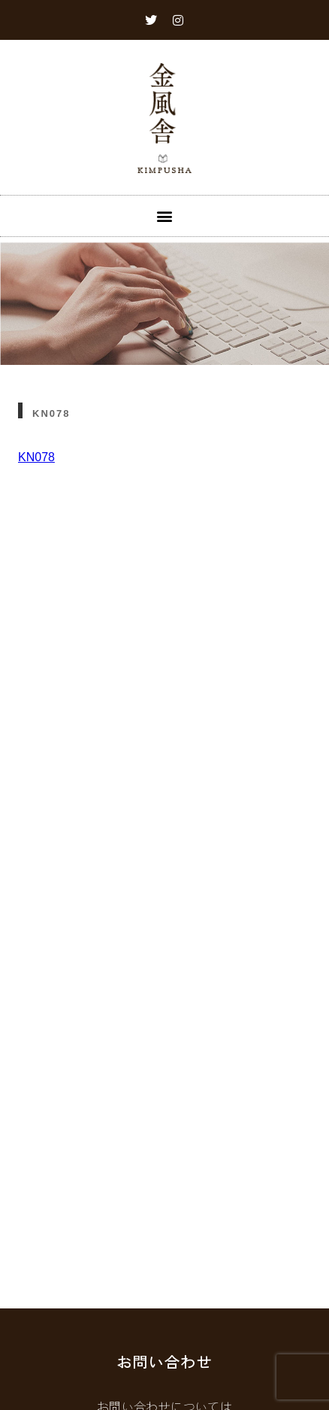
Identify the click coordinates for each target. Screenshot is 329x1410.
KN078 (36, 457)
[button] (164, 215)
